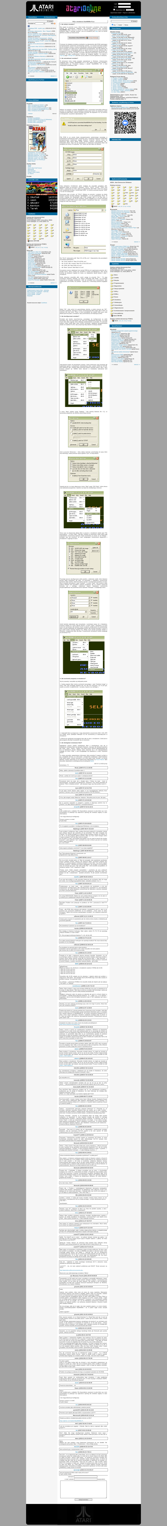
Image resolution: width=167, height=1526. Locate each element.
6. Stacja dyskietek (117, 288)
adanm (77, 1049)
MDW (76, 963)
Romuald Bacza (115, 223)
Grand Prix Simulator (34, 280)
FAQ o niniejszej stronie (34, 110)
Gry (115, 25)
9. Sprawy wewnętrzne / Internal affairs (122, 89)
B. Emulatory (116, 299)
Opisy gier (30, 250)
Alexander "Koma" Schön (118, 233)
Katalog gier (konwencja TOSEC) (37, 244)
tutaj (96, 31)
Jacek (77, 1382)
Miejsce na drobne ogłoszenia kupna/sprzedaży (124, 256)
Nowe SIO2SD (115, 336)
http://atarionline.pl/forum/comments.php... (72, 1270)
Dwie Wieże (31, 273)
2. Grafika (115, 277)
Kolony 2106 (31, 264)
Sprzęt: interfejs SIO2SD (118, 260)
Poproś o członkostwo (129, 12)
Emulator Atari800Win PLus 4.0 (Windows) (40, 119)
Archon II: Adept (32, 266)
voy (76, 1404)
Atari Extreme (32, 67)
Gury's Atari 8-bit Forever (35, 168)
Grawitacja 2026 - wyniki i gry (36, 28)
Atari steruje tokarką (117, 361)
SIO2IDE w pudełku (116, 360)
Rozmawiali (113, 209)
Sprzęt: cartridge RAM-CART (119, 254)
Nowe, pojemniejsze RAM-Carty (120, 246)
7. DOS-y (114, 291)
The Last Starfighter (33, 271)
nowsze (30, 113)
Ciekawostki (114, 69)
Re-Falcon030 (32, 63)
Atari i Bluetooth (115, 333)
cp (137, 187)
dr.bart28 (76, 807)
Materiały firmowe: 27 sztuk (35, 156)
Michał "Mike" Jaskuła (117, 216)
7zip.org (62, 55)
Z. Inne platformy (117, 313)
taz (76, 1430)
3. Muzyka (115, 280)
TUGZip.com (71, 55)
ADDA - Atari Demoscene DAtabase (121, 182)
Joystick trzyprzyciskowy (118, 347)
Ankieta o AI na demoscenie (36, 43)
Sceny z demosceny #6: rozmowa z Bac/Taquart (41, 35)
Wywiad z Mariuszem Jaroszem (120, 211)
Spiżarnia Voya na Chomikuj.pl (36, 159)
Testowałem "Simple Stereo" (119, 345)
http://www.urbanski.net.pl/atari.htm (70, 1024)
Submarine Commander (34, 253)
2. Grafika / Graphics (117, 79)
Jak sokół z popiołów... (34, 70)
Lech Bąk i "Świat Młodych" (119, 215)
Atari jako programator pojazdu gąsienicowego (41, 59)
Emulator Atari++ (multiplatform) (37, 121)
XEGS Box (114, 357)
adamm (76, 1058)
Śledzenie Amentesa (117, 225)
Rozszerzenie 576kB (117, 354)
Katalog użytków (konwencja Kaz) (120, 267)
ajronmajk (77, 1470)
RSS (53, 23)
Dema (126, 25)
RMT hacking (115, 47)
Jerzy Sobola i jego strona (118, 66)
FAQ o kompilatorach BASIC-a (36, 105)
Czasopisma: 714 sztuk (34, 152)
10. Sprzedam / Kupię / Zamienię (120, 90)
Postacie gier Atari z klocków (36, 71)
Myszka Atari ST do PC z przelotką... (121, 58)
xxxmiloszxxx (76, 986)
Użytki (120, 25)
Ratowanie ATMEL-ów (117, 339)
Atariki (29, 165)
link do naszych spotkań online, (120, 107)
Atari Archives (31, 170)
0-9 (29, 225)
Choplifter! (31, 256)
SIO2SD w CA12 (116, 338)
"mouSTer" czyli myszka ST (119, 247)
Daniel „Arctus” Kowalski (118, 219)
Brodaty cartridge (33, 52)
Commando (31, 259)
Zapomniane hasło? (116, 12)
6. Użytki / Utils (115, 85)
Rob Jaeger (114, 230)
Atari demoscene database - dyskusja (37, 291)
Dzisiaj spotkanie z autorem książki (38, 53)
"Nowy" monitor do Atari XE (119, 36)
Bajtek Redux (31, 161)
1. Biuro (114, 275)
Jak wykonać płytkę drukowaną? (120, 352)
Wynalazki (113, 329)
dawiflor (76, 877)
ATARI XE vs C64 (116, 44)
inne (41, 238)
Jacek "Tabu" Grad (116, 232)
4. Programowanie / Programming (120, 82)
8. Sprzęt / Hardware (117, 87)
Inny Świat (31, 277)
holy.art (76, 1227)
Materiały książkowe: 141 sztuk (36, 155)
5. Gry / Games (115, 83)
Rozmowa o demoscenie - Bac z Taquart (39, 31)
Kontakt (29, 176)
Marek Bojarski (115, 237)
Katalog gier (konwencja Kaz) (35, 217)
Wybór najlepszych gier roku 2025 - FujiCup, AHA (42, 49)
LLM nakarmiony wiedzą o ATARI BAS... (122, 72)
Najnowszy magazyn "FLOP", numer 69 (39, 41)
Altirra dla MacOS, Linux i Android (120, 55)
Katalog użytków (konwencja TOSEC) (121, 319)
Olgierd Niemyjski (116, 239)
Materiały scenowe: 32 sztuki (36, 154)
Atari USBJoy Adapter (117, 249)
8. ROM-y (114, 294)
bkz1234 (76, 1446)
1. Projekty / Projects (117, 78)
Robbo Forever (32, 263)
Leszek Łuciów (115, 226)
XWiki (29, 166)
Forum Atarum (100, 759)
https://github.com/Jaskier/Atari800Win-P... (72, 1421)
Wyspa (30, 268)
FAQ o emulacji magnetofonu (36, 106)
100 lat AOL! (114, 41)
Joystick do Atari (115, 342)
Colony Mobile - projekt (33, 294)
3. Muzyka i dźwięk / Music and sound (122, 80)
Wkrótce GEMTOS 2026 (35, 34)
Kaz (76, 778)
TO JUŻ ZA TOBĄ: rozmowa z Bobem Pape (123, 227)
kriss (76, 1212)
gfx (137, 190)
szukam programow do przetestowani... (122, 53)
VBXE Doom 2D (115, 64)
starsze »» (53, 76)
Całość (32, 247)
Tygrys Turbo (115, 343)
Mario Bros (31, 260)
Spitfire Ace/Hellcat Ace (34, 267)
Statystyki (30, 295)
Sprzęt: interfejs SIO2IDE (118, 259)
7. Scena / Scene (116, 86)
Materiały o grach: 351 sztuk (36, 158)
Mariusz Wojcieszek (117, 222)
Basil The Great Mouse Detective (37, 274)
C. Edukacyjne (116, 302)
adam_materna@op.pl (66, 1055)
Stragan (112, 245)
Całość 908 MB (116, 315)
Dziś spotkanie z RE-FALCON (36, 64)
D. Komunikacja (116, 305)
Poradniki (29, 103)
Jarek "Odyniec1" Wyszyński (119, 236)
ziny (125, 203)
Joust (29, 257)
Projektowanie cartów (117, 340)
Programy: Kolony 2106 (118, 250)
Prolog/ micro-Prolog (117, 50)
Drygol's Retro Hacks (34, 172)
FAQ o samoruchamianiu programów (38, 108)
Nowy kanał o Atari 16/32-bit (36, 46)
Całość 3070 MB (33, 241)
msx (131, 195)
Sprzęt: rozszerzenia (117, 252)
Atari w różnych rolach (117, 358)
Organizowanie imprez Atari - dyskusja (38, 290)
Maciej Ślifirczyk (115, 234)
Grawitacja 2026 (116, 33)
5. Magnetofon (116, 286)
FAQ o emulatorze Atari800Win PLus (38, 109)
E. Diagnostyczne (117, 308)
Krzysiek (76, 1027)
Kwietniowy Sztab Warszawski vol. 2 (121, 39)
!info (125, 192)
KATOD (113, 220)
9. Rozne (114, 297)
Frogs (29, 254)
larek (76, 773)
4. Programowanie (117, 283)
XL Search (31, 173)
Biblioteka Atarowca (33, 125)
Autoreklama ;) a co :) (117, 61)
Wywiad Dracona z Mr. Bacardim (120, 212)
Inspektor (30, 278)
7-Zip (42, 247)
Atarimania (31, 169)
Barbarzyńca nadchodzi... (35, 62)
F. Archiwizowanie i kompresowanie (122, 310)
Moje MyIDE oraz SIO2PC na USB (121, 349)
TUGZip (45, 247)
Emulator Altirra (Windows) (35, 122)
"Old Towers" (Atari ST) (34, 252)
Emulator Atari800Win (34, 118)
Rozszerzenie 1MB (116, 346)
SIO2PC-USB (115, 335)
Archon (30, 270)
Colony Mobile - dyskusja (34, 293)
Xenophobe (31, 261)
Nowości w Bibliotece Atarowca (36, 56)
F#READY (114, 218)
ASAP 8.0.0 (31, 69)
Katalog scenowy (115, 185)
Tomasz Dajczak (116, 213)
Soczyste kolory (115, 356)
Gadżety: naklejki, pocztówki (119, 253)
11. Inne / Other (115, 92)
